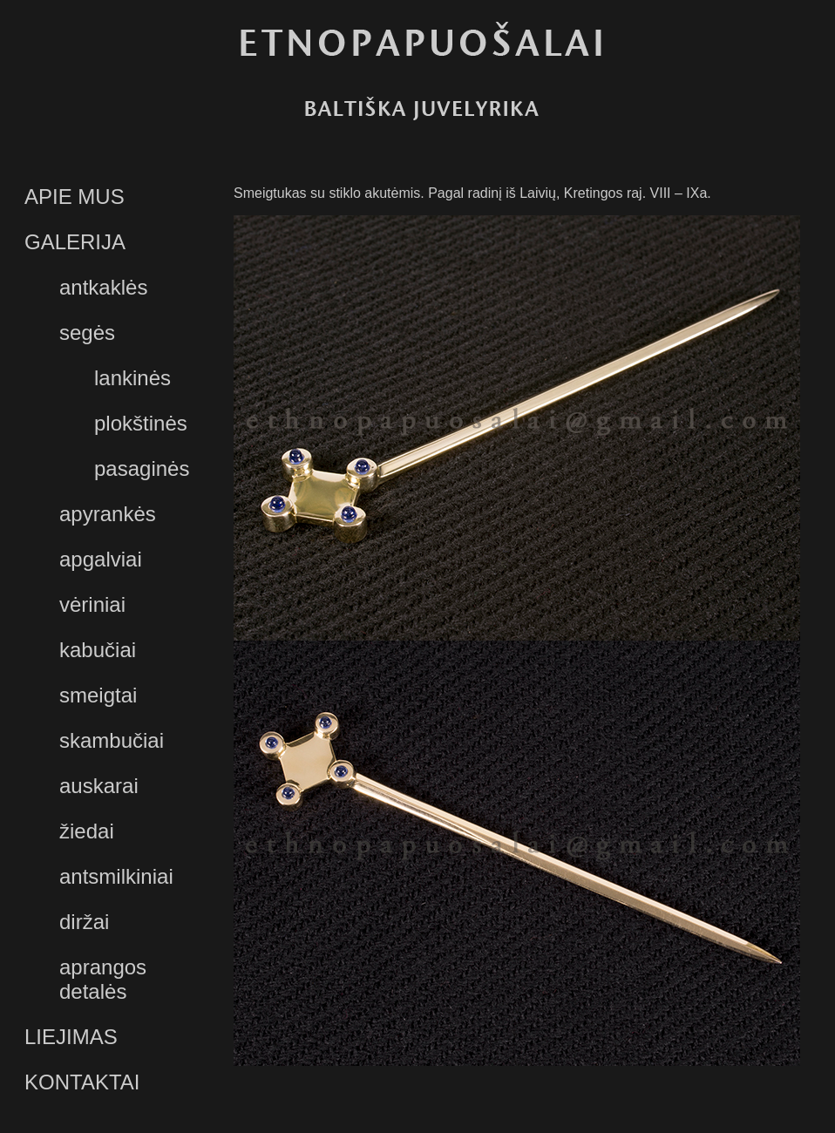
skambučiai (111, 740)
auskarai (99, 785)
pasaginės (141, 468)
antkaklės (103, 287)
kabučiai (97, 649)
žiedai (86, 831)
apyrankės (107, 514)
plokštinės (140, 423)
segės (87, 332)
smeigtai (98, 695)
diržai (84, 921)
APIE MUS (74, 196)
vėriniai (92, 604)
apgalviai (100, 559)
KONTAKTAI (81, 1082)
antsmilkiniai (116, 876)
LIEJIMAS (71, 1036)
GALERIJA (75, 242)
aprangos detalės (102, 979)
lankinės (132, 378)
